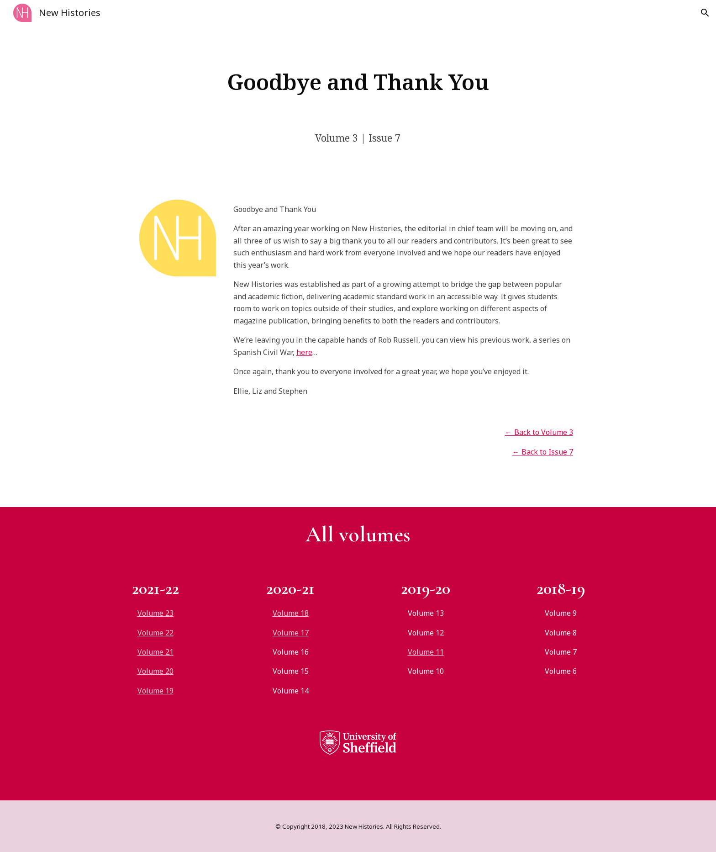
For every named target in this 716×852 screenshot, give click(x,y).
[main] (357, 81)
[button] (705, 13)
